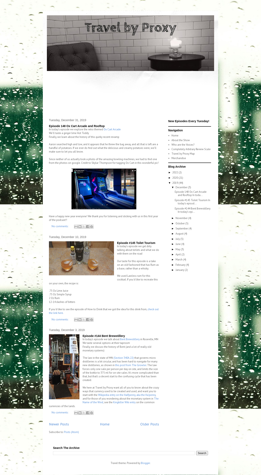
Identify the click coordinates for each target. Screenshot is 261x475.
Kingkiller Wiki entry (124, 402)
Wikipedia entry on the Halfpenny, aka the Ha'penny (127, 395)
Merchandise (178, 158)
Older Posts (149, 424)
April (178, 254)
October (180, 223)
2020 (175, 177)
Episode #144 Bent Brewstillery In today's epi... (192, 210)
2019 (175, 183)
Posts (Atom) (71, 432)
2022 (175, 172)
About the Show (180, 140)
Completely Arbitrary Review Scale (191, 149)
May (178, 249)
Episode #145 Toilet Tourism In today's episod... (192, 201)
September (182, 228)
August (180, 233)
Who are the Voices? (182, 144)
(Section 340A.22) (124, 358)
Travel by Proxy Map (183, 153)
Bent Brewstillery (130, 339)
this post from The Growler (130, 365)
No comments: (60, 226)
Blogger (145, 463)
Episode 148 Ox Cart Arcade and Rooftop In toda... (191, 193)
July (178, 239)
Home (104, 424)
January (180, 270)
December (182, 187)
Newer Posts (59, 424)
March (179, 259)
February (181, 265)
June (178, 244)
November (182, 218)
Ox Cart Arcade (112, 129)
